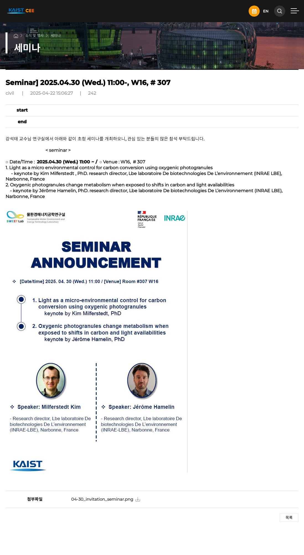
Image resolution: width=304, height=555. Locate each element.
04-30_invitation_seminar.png (102, 499)
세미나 (56, 35)
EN (266, 11)
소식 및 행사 (34, 35)
